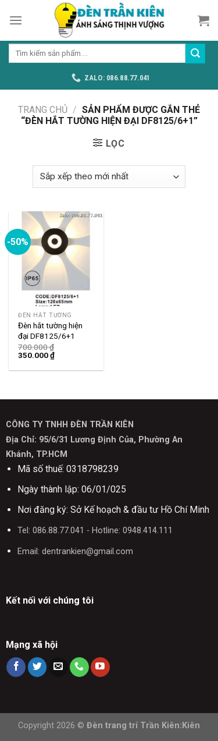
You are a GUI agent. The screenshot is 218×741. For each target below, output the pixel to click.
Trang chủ (42, 109)
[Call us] (79, 667)
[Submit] (195, 53)
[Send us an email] (58, 667)
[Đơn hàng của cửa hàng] (109, 176)
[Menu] (16, 20)
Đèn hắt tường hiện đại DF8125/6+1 (50, 331)
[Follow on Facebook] (16, 667)
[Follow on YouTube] (100, 667)
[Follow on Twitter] (37, 667)
